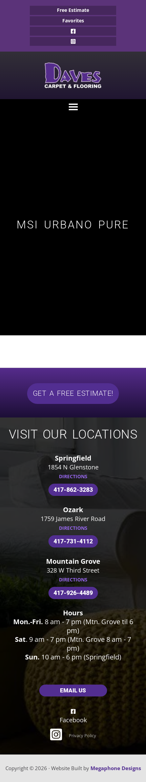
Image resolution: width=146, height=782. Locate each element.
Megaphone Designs (115, 768)
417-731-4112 (73, 541)
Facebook (73, 31)
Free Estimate (73, 10)
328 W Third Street (73, 570)
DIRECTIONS (73, 476)
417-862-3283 (73, 489)
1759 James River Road (73, 519)
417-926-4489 (73, 592)
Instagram (73, 41)
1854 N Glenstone (73, 467)
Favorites (73, 20)
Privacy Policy (82, 735)
